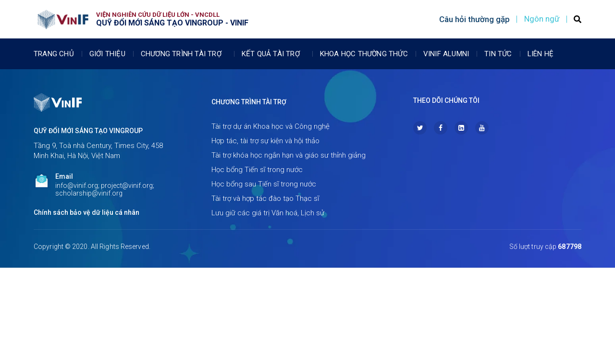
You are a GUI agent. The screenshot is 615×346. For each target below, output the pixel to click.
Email (64, 176)
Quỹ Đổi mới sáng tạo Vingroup (88, 131)
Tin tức (498, 53)
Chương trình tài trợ (183, 54)
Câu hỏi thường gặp (474, 19)
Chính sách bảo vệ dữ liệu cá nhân (86, 212)
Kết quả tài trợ (273, 54)
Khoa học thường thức (364, 53)
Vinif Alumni (446, 53)
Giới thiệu (107, 53)
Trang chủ (54, 53)
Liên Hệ (541, 53)
